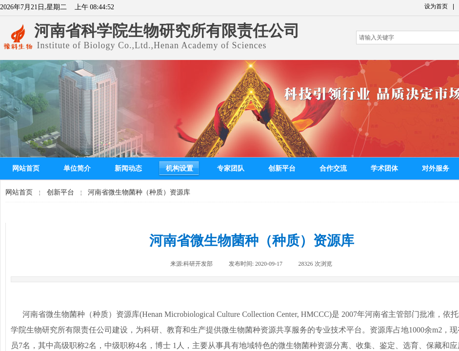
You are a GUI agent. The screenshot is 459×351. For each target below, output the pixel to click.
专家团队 (230, 168)
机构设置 (179, 168)
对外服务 (435, 168)
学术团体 (384, 168)
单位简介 (77, 168)
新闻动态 (128, 168)
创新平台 (282, 168)
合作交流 (333, 168)
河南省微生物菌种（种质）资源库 (139, 192)
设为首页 (436, 6)
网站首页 (26, 168)
